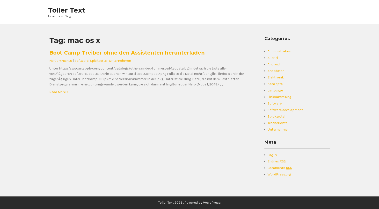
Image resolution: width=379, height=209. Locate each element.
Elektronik (276, 77)
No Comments (60, 61)
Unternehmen (120, 61)
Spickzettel (99, 61)
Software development (285, 110)
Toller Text (66, 10)
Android (274, 64)
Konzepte (275, 84)
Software (81, 61)
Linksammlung (279, 97)
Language (275, 90)
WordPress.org (279, 174)
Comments (280, 168)
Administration (279, 51)
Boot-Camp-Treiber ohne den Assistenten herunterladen (127, 53)
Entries (277, 161)
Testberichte (277, 123)
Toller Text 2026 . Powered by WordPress (189, 203)
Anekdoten (276, 71)
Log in (272, 155)
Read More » (58, 92)
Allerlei (273, 58)
